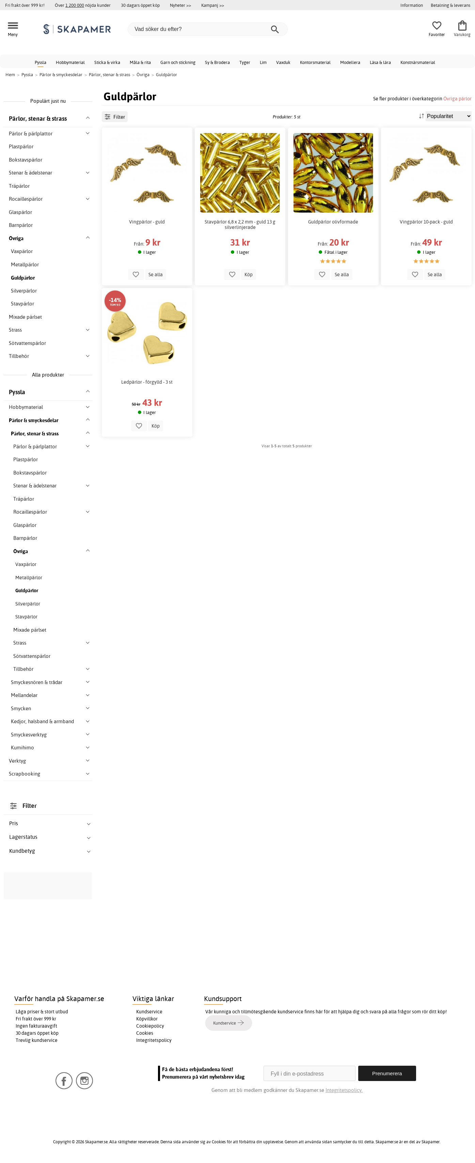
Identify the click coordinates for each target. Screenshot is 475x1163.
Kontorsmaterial (315, 62)
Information (411, 5)
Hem (10, 74)
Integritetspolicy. (344, 1090)
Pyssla (40, 62)
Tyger (244, 62)
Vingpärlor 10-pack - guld (426, 222)
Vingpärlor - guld (147, 222)
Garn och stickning (177, 62)
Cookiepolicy (150, 1026)
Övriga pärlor (457, 98)
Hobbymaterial (70, 62)
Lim (263, 62)
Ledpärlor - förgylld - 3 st (147, 382)
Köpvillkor (147, 1019)
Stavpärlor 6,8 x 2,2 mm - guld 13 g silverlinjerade (240, 224)
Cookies (144, 1033)
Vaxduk (283, 62)
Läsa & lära (380, 62)
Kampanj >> (212, 5)
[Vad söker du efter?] (208, 29)
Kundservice (149, 1012)
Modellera (350, 62)
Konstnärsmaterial (417, 62)
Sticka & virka (107, 62)
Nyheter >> (180, 5)
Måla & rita (140, 62)
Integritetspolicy (154, 1040)
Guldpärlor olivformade (333, 222)
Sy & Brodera (217, 62)
